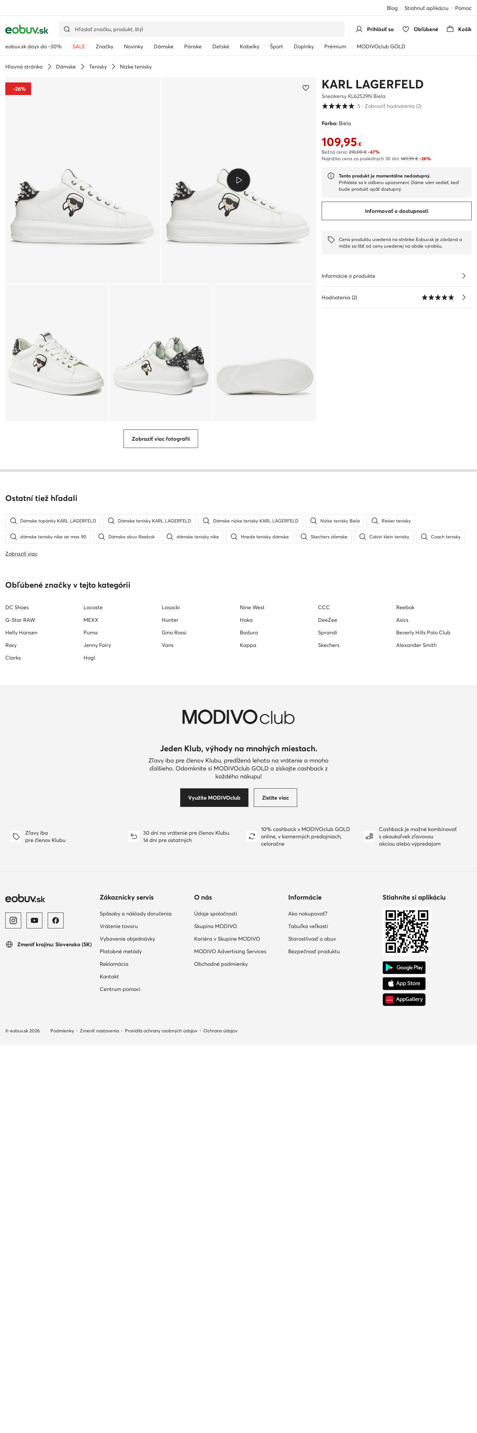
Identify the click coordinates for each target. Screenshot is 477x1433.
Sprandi (327, 1020)
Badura (249, 1020)
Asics (402, 1008)
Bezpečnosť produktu (314, 1339)
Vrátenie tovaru (119, 1314)
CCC (324, 995)
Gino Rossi (174, 1020)
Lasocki (171, 995)
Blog (392, 8)
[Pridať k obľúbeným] (306, 88)
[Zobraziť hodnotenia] (464, 297)
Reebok (405, 995)
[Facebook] (56, 1309)
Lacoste (93, 995)
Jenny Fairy (97, 1033)
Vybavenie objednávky (127, 1327)
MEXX (90, 1008)
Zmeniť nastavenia (99, 1419)
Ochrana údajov (220, 1419)
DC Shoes (17, 995)
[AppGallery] (404, 1388)
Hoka (246, 1008)
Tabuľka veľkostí (308, 1314)
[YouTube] (34, 1309)
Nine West (252, 995)
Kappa (248, 1033)
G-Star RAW (20, 1008)
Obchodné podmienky (221, 1352)
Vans (168, 1033)
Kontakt (109, 1364)
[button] (82, 180)
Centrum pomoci (120, 1377)
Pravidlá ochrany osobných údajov (161, 1419)
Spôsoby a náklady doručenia (136, 1302)
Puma (90, 1020)
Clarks (13, 1046)
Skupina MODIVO (215, 1314)
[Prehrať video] (238, 180)
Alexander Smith (416, 1033)
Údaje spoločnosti (215, 1302)
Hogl (89, 1046)
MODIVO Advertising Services (230, 1339)
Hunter (170, 1008)
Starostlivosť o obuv (312, 1327)
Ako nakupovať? (307, 1302)
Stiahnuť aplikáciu (426, 8)
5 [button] (371, 106)
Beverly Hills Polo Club (423, 1020)
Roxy (11, 1033)
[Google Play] (404, 1356)
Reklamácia (114, 1352)
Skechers (329, 1033)
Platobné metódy (121, 1339)
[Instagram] (13, 1309)
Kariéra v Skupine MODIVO (227, 1327)
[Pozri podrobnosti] (464, 276)
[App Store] (404, 1372)
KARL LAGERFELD (373, 84)
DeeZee (327, 1008)
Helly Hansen (21, 1020)
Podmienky (62, 1419)
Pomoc (463, 8)
